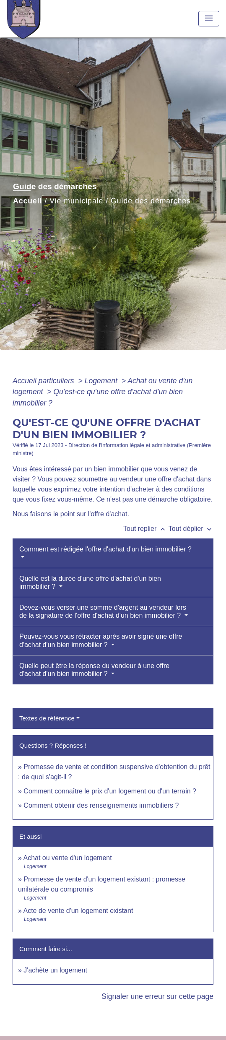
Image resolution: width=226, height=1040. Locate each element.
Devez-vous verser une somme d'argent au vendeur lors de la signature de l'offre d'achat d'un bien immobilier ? (102, 611)
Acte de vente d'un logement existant (78, 910)
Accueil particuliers (44, 381)
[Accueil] (38, 18)
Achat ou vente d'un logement (67, 857)
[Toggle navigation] (208, 18)
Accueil (27, 201)
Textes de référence (47, 718)
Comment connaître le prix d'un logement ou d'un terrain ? (109, 791)
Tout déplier (191, 528)
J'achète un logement (55, 970)
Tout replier (146, 528)
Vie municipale (76, 201)
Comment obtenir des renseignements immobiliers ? (101, 805)
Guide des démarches (151, 201)
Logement (102, 381)
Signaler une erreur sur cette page (157, 996)
